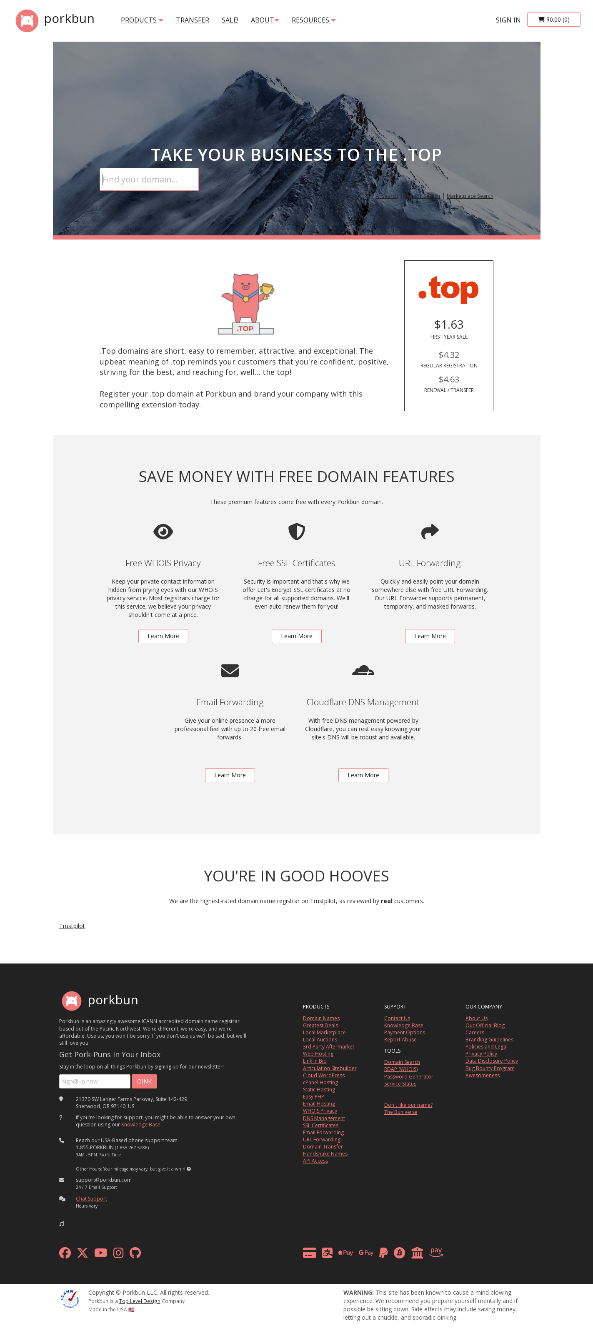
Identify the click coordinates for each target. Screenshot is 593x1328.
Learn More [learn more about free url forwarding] (430, 636)
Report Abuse (400, 1039)
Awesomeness (482, 1075)
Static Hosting (319, 1089)
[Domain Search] (149, 179)
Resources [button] (314, 20)
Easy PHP (313, 1096)
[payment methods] (375, 1255)
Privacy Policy (481, 1053)
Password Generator (408, 1076)
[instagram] (118, 1255)
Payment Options (404, 1032)
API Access (315, 1160)
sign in (508, 20)
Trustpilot (72, 926)
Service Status (400, 1083)
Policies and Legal (486, 1046)
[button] (189, 1169)
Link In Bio (315, 1060)
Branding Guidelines (489, 1039)
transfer (192, 20)
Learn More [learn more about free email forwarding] (230, 775)
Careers (474, 1032)
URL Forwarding (321, 1139)
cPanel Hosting (320, 1082)
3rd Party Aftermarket (328, 1046)
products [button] (142, 20)
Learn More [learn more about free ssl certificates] (297, 636)
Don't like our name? (408, 1104)
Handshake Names (325, 1153)
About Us (476, 1018)
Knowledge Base (140, 1124)
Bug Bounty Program (490, 1068)
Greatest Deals (320, 1025)
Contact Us (397, 1018)
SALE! (230, 20)
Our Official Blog (485, 1025)
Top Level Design (139, 1301)
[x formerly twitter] (82, 1255)
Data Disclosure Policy (491, 1060)
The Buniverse (401, 1112)
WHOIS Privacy (320, 1110)
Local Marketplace (324, 1032)
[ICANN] (69, 1298)
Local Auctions (320, 1039)
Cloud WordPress (324, 1075)
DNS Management (324, 1118)
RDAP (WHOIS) (401, 1069)
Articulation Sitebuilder (330, 1068)
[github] (135, 1255)
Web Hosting (318, 1053)
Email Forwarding (323, 1132)
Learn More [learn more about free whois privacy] (163, 636)
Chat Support (91, 1198)
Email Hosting (319, 1103)
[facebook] (65, 1255)
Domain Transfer (323, 1146)
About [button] (265, 20)
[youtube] (101, 1255)
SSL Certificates (320, 1125)
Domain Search (402, 1062)
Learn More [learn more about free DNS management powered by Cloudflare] (363, 775)
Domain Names (321, 1018)
